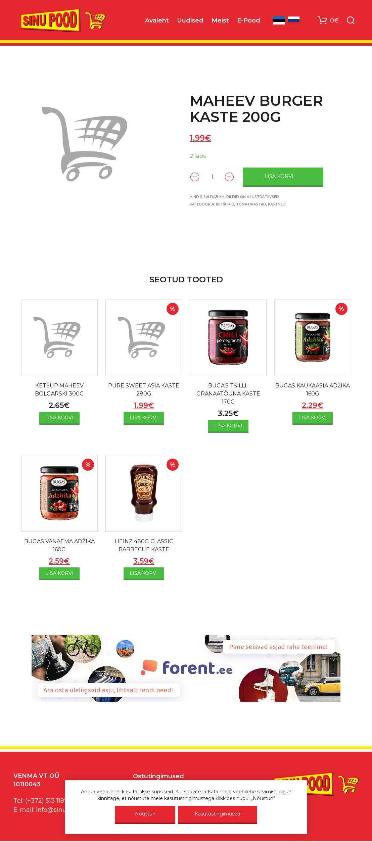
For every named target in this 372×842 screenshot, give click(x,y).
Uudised (190, 20)
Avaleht (157, 20)
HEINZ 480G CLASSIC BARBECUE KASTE (144, 545)
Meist (220, 20)
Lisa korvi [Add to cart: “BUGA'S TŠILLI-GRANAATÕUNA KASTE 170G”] (228, 426)
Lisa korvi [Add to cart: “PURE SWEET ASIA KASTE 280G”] (144, 418)
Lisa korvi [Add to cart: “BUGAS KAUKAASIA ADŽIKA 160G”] (312, 418)
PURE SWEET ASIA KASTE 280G (143, 389)
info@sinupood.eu (63, 809)
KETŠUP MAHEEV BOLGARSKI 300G (59, 389)
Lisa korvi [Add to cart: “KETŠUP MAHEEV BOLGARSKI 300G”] (59, 418)
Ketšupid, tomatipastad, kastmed (251, 204)
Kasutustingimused (217, 814)
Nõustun (145, 814)
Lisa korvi (279, 176)
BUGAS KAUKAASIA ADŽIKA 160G (312, 389)
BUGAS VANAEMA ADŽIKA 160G (59, 545)
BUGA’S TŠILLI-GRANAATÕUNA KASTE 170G (228, 393)
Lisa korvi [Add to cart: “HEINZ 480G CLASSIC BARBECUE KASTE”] (144, 573)
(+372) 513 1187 (46, 800)
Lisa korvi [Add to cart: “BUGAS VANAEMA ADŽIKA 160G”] (59, 573)
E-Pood (248, 20)
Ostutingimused (158, 776)
